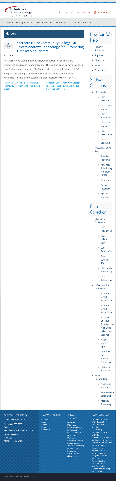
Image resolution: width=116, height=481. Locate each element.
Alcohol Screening (98, 471)
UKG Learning (72, 438)
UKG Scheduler (72, 430)
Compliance (107, 180)
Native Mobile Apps (104, 343)
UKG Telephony (97, 435)
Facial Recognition (99, 463)
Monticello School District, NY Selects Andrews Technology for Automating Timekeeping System (63, 85)
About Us (87, 22)
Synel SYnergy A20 (105, 260)
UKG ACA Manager (74, 433)
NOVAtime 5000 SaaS (75, 440)
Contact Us (83, 12)
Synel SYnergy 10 (98, 427)
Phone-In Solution (98, 461)
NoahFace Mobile (98, 466)
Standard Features (74, 443)
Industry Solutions (24, 22)
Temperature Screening (101, 468)
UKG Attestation (73, 435)
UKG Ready (100, 92)
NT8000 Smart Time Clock (106, 297)
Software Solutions (43, 22)
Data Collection (62, 22)
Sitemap (26, 477)
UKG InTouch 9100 (105, 239)
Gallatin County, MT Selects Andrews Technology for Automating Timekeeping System (22, 85)
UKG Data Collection (99, 419)
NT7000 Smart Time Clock (106, 309)
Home (10, 22)
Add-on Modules (73, 456)
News (97, 65)
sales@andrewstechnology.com (18, 430)
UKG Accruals (72, 425)
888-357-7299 (66, 12)
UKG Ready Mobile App (100, 432)
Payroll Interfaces (73, 453)
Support (76, 22)
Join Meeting (102, 12)
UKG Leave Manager (74, 427)
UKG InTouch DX (98, 422)
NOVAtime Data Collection (102, 437)
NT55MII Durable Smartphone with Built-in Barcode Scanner (101, 448)
